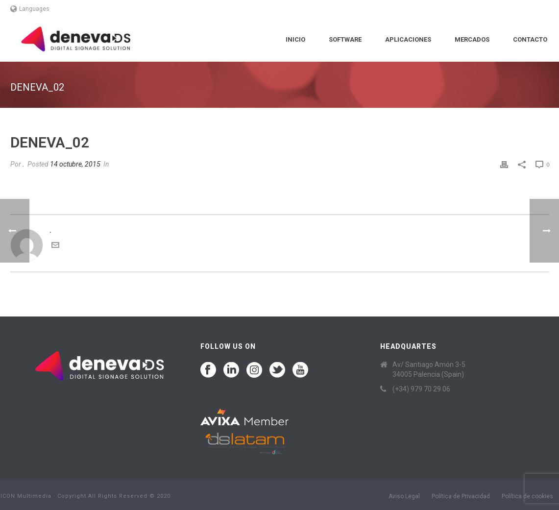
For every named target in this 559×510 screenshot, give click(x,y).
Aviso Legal (404, 496)
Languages (30, 8)
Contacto (530, 39)
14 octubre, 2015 (75, 164)
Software (345, 39)
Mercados (472, 39)
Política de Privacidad (461, 496)
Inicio (295, 39)
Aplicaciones (408, 39)
